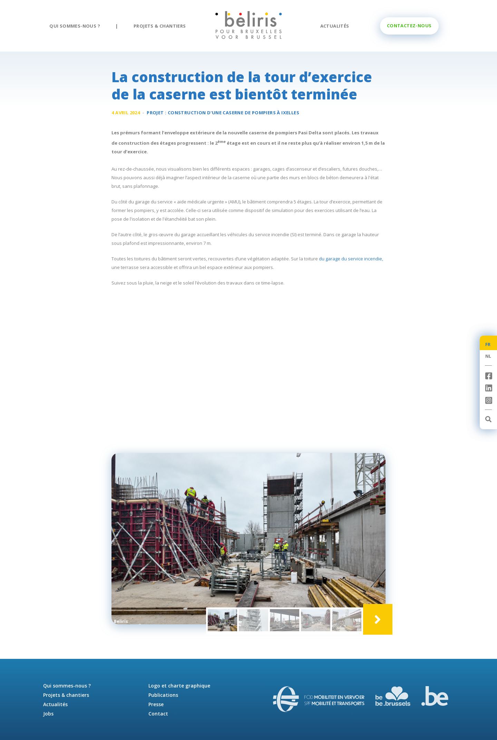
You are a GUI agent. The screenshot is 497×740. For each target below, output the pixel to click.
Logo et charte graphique (179, 685)
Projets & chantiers (160, 26)
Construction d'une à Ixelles (233, 112)
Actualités (334, 26)
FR (488, 344)
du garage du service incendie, (351, 259)
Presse (156, 704)
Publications (163, 695)
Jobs (48, 713)
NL (488, 356)
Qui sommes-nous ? (74, 26)
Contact (158, 713)
